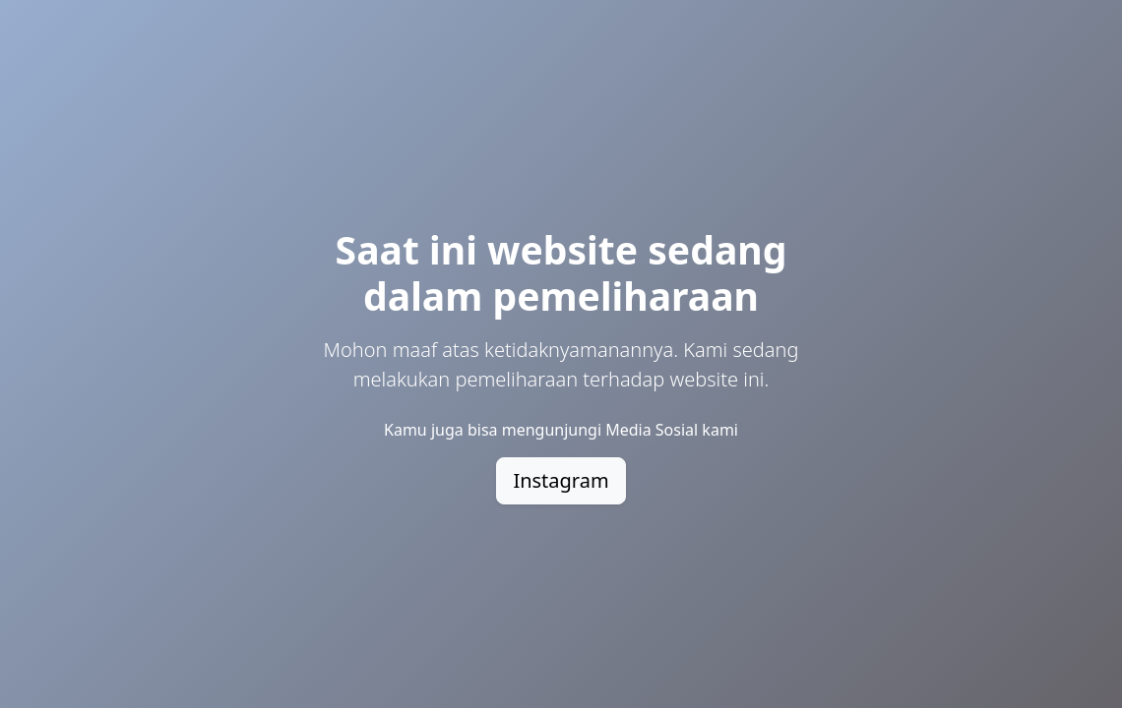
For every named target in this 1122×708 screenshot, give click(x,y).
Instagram (560, 480)
